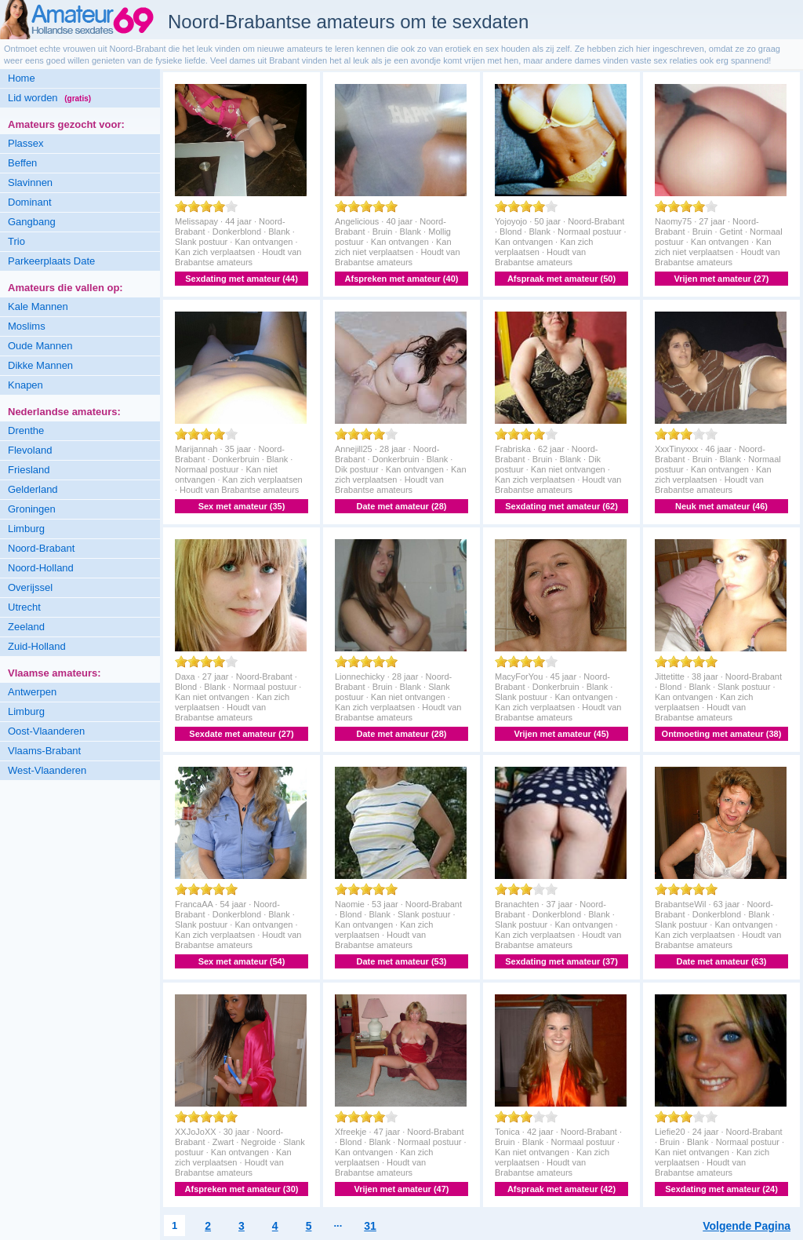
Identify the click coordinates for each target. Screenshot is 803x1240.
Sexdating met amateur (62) (561, 506)
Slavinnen (30, 182)
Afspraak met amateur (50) (561, 278)
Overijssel (30, 587)
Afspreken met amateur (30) (242, 1189)
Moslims (26, 326)
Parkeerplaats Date (51, 261)
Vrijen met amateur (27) (721, 278)
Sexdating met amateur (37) (561, 961)
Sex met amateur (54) (241, 961)
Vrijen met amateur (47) (401, 1189)
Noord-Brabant (41, 548)
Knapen (25, 385)
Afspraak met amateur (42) (561, 1189)
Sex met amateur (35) (241, 506)
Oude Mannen (40, 346)
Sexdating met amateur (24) (721, 1189)
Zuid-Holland (37, 646)
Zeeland (26, 627)
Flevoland (30, 450)
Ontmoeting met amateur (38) (722, 734)
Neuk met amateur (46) (721, 506)
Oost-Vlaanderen (46, 731)
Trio (16, 241)
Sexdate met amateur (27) (241, 734)
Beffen (22, 163)
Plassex (26, 143)
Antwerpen (32, 692)
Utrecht (24, 607)
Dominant (30, 202)
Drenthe (26, 430)
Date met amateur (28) (402, 506)
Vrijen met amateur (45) (561, 734)
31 (370, 1226)
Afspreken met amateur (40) (402, 278)
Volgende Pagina (746, 1226)
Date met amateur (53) (402, 961)
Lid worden (49, 98)
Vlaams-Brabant (44, 751)
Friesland (28, 470)
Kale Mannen (38, 306)
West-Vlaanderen (47, 770)
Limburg (26, 528)
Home (21, 78)
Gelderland (33, 489)
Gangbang (32, 222)
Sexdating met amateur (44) (241, 278)
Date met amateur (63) (722, 961)
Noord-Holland (41, 568)
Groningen (32, 509)
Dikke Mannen (40, 365)
